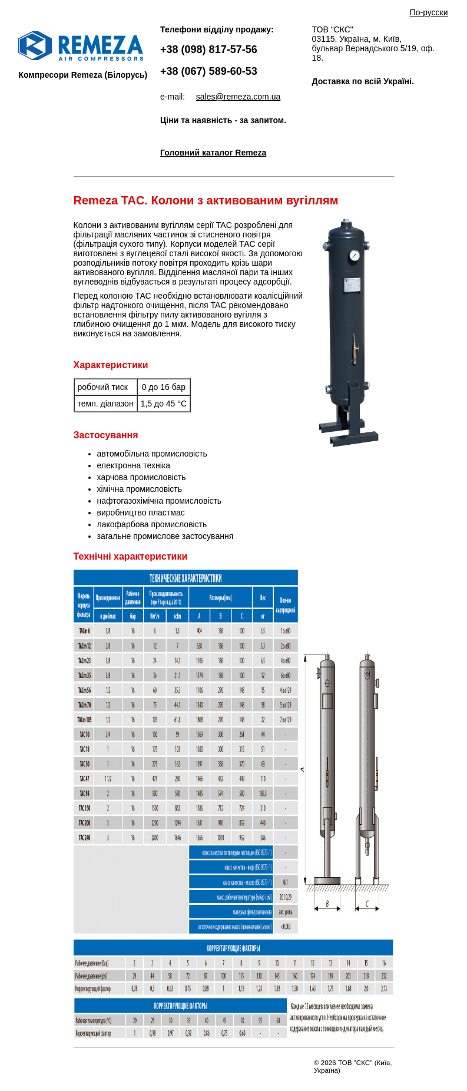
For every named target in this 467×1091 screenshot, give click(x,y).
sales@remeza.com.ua (238, 96)
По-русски (429, 12)
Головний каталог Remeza (213, 152)
